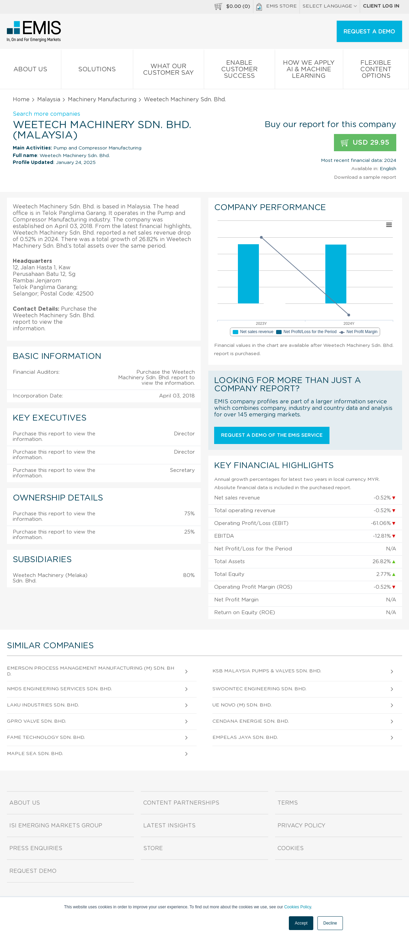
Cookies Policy (297, 907)
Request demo (32, 871)
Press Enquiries (35, 848)
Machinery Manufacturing (102, 99)
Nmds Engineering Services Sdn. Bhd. (59, 689)
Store (153, 848)
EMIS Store (276, 7)
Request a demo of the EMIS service (272, 435)
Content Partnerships (181, 803)
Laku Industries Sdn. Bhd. (43, 705)
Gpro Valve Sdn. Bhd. (36, 721)
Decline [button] (330, 923)
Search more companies (46, 114)
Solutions (97, 70)
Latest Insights (169, 825)
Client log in (381, 6)
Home (21, 99)
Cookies (290, 848)
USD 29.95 (365, 142)
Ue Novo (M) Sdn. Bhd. (242, 705)
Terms (287, 803)
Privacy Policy (301, 825)
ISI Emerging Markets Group (55, 825)
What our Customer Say (168, 71)
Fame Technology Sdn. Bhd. (46, 737)
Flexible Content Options (376, 71)
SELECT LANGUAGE (330, 6)
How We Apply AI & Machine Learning (309, 71)
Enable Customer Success (239, 71)
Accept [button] (301, 923)
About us (30, 70)
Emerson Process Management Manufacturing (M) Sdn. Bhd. (90, 671)
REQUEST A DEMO (369, 31)
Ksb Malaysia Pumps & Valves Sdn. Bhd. (266, 671)
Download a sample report (365, 177)
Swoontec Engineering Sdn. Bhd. (259, 689)
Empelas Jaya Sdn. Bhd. (245, 737)
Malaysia (48, 99)
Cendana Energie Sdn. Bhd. (250, 721)
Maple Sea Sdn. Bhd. (35, 753)
